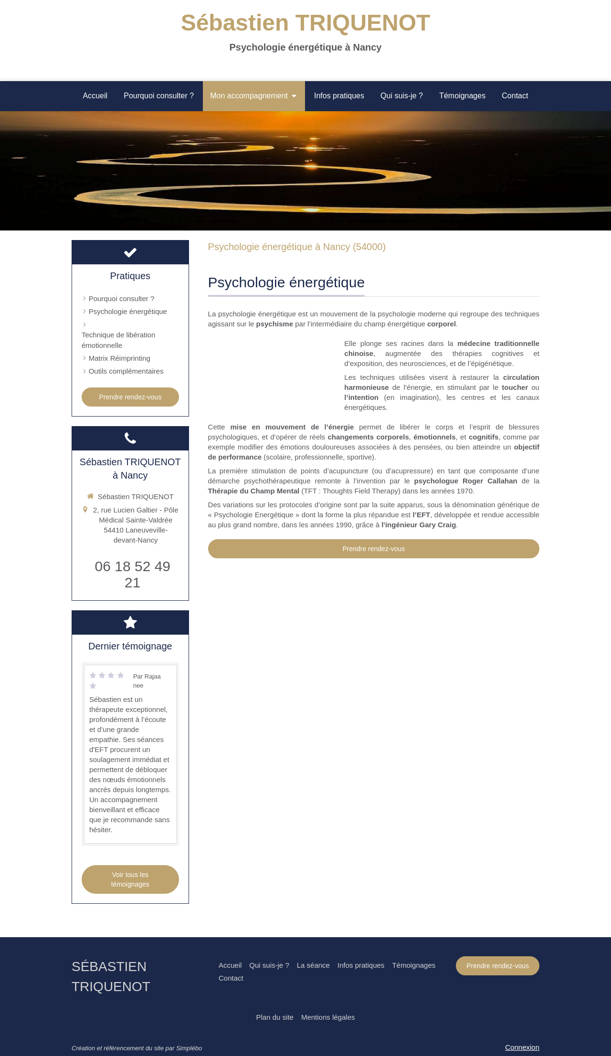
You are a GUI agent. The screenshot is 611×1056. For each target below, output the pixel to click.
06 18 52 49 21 (132, 574)
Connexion (522, 1047)
